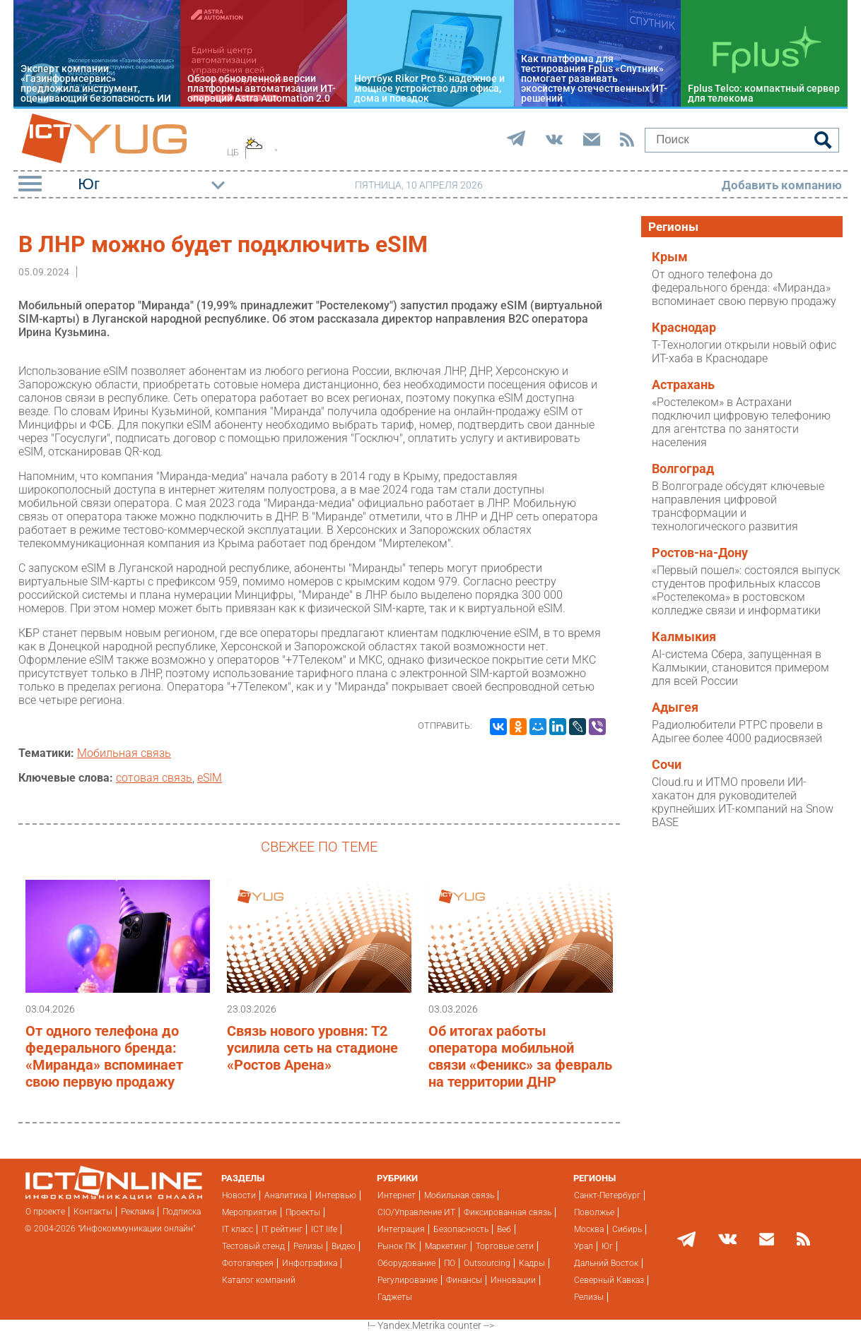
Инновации (513, 1280)
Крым (670, 257)
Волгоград (683, 469)
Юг (607, 1246)
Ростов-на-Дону (700, 553)
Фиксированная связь (507, 1212)
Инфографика (309, 1263)
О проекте (45, 1212)
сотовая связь (154, 777)
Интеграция (401, 1229)
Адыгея (675, 707)
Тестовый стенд (253, 1246)
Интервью (335, 1195)
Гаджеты (394, 1297)
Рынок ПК (396, 1246)
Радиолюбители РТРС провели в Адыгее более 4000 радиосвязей (737, 731)
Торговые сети (505, 1246)
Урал (583, 1246)
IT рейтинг (282, 1229)
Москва (589, 1229)
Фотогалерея (248, 1263)
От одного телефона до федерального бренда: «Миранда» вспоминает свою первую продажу (104, 1056)
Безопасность (460, 1229)
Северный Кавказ (609, 1280)
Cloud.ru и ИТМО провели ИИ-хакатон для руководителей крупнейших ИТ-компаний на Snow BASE (742, 802)
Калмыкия (684, 637)
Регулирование (407, 1280)
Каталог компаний (258, 1280)
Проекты (303, 1212)
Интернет (396, 1195)
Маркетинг (446, 1246)
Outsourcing (487, 1263)
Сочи (666, 765)
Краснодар (684, 328)
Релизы (308, 1246)
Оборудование (406, 1263)
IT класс (237, 1229)
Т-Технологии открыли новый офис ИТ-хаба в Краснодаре (744, 351)
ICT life (324, 1229)
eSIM (209, 777)
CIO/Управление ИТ (416, 1212)
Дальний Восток (606, 1263)
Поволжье (594, 1212)
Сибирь (627, 1229)
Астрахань (683, 385)
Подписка (182, 1212)
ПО (449, 1263)
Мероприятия (249, 1212)
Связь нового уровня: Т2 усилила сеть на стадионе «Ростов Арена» (312, 1047)
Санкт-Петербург (607, 1195)
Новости (239, 1195)
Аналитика (285, 1195)
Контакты (93, 1212)
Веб (504, 1229)
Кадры (532, 1263)
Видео (344, 1246)
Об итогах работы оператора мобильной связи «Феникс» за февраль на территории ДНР (520, 1056)
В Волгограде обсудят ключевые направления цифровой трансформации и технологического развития (738, 506)
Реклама (137, 1212)
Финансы (464, 1280)
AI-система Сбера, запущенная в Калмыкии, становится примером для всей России (740, 667)
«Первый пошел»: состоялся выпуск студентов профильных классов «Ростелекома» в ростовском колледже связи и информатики (746, 590)
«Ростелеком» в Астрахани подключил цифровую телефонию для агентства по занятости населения (741, 422)
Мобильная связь (124, 753)
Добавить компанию (782, 185)
